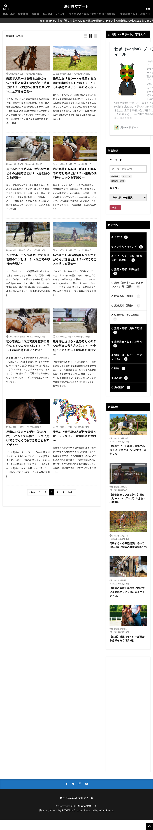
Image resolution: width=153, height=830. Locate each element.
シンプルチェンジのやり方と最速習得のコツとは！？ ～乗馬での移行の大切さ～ (28, 259)
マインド (126, 176)
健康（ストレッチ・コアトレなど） (128, 357)
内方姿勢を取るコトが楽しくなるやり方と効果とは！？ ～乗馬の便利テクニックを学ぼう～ (75, 173)
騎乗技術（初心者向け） (127, 317)
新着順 (10, 35)
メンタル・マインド (54, 13)
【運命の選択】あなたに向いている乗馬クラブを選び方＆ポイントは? (127, 592)
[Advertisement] (128, 714)
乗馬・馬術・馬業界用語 (127, 330)
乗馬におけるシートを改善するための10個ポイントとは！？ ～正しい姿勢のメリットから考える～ (74, 83)
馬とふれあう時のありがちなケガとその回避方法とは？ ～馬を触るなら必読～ (28, 173)
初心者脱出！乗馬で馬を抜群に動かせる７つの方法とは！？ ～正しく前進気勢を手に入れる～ (27, 346)
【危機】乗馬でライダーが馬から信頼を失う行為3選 (127, 638)
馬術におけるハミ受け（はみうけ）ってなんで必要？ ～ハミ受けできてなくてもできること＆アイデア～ (27, 438)
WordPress (106, 810)
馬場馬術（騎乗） (127, 306)
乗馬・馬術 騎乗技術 (15, 13)
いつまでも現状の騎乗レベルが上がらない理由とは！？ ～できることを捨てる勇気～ (75, 259)
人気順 (19, 35)
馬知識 (35, 13)
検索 (114, 207)
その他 (121, 237)
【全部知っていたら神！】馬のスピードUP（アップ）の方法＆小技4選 (128, 498)
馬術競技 (122, 387)
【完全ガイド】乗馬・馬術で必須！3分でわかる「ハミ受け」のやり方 (128, 450)
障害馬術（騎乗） (127, 296)
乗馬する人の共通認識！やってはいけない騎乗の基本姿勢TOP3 (128, 545)
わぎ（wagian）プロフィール (76, 797)
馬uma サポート (76, 6)
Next (70, 492)
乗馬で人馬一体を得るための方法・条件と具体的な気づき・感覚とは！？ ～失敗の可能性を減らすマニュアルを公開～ (28, 85)
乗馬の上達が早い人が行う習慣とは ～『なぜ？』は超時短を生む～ (74, 436)
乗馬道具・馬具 (117, 181)
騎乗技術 (115, 176)
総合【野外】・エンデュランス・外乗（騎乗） (127, 285)
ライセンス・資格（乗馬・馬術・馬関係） (93, 13)
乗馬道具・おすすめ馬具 (134, 13)
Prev (33, 492)
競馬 (119, 368)
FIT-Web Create (72, 810)
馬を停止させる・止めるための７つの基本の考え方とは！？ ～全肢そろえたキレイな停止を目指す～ (74, 348)
